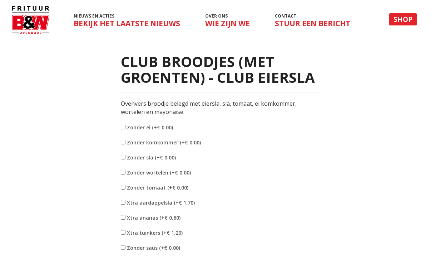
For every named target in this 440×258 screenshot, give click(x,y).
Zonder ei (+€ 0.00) (150, 127)
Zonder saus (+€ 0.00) (153, 247)
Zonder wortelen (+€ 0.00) (159, 172)
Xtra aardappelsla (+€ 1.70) (161, 202)
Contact (312, 20)
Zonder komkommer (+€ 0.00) (164, 142)
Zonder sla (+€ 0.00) (151, 157)
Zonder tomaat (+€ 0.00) (157, 187)
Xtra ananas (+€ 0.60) (154, 217)
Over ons (227, 20)
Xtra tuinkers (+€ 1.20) (155, 232)
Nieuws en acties (126, 22)
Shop (403, 19)
